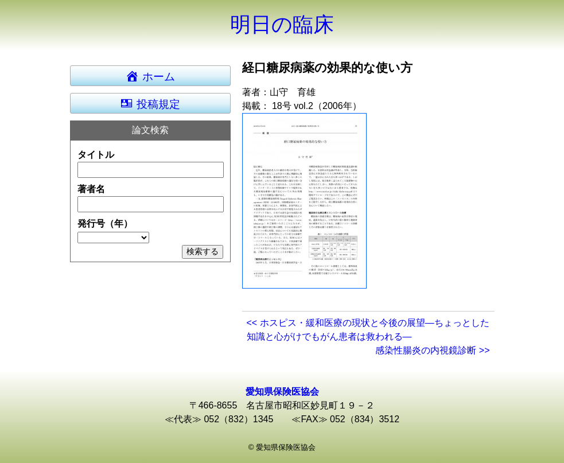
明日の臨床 (282, 24)
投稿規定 (150, 103)
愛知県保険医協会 (282, 391)
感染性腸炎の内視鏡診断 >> (432, 350)
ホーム (155, 76)
